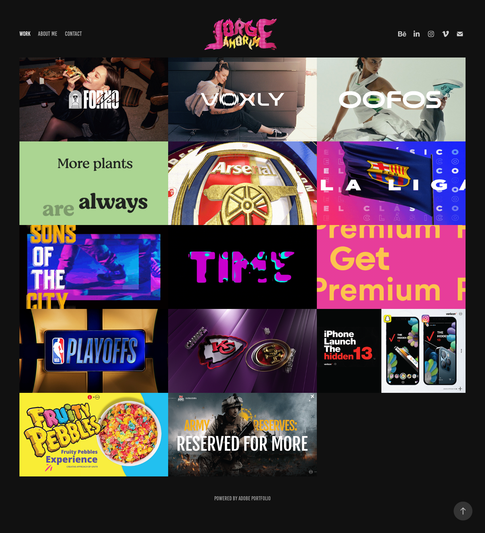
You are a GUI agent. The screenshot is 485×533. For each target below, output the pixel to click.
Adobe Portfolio (254, 498)
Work (24, 33)
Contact (73, 33)
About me (47, 33)
